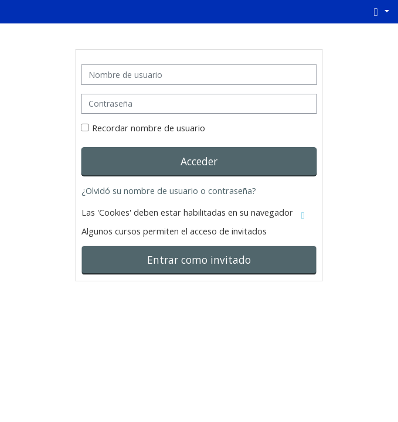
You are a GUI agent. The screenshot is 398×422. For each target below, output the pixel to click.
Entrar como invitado (199, 260)
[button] (379, 12)
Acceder (199, 161)
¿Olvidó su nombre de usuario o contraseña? (168, 190)
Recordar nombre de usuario (148, 128)
